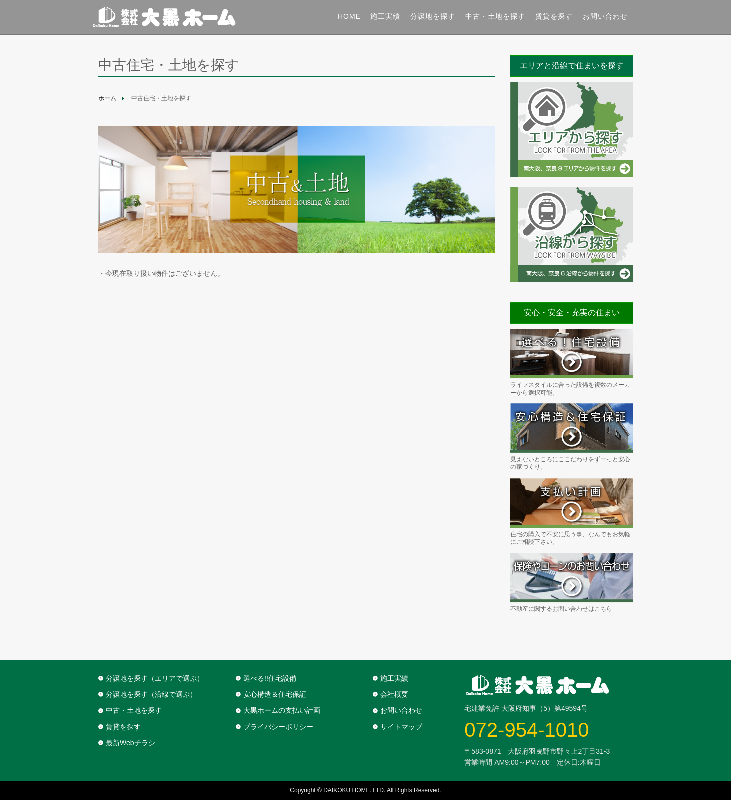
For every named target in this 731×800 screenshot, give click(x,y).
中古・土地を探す (495, 16)
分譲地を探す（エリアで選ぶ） (155, 678)
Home (349, 16)
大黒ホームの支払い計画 (281, 710)
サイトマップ (401, 727)
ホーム (107, 98)
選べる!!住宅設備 (269, 678)
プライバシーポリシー (278, 727)
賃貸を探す (554, 16)
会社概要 (394, 694)
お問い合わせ (605, 16)
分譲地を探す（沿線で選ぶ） (151, 694)
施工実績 (385, 16)
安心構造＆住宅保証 (274, 694)
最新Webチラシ (130, 743)
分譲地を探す (432, 16)
